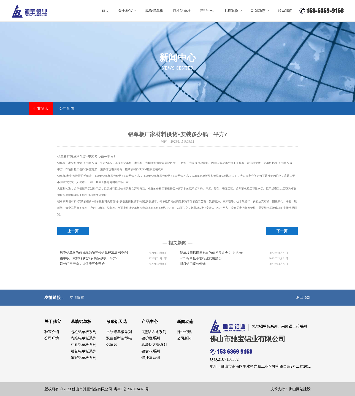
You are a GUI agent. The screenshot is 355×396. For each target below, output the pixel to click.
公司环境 (51, 338)
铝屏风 (111, 345)
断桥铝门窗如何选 (193, 264)
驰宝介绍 (51, 332)
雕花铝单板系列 (83, 351)
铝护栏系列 (150, 338)
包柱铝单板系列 (83, 332)
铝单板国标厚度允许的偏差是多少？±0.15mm (212, 253)
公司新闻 (67, 108)
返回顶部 (303, 297)
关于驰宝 (127, 11)
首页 (105, 11)
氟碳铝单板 (154, 11)
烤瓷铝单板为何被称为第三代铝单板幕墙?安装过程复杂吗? (96, 253)
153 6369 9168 (231, 352)
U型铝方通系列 (153, 332)
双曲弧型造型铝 (119, 338)
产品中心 (207, 11)
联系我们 (285, 11)
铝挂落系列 (150, 358)
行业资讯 (40, 108)
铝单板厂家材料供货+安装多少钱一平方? (88, 258)
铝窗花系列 (150, 351)
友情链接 (77, 297)
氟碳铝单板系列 (83, 358)
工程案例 (233, 11)
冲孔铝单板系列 (83, 345)
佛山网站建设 (300, 389)
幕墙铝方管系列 (154, 345)
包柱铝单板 (182, 11)
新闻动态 (260, 11)
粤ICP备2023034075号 (131, 389)
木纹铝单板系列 (119, 332)
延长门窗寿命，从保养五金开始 (82, 264)
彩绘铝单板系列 (83, 338)
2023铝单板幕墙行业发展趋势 (201, 258)
